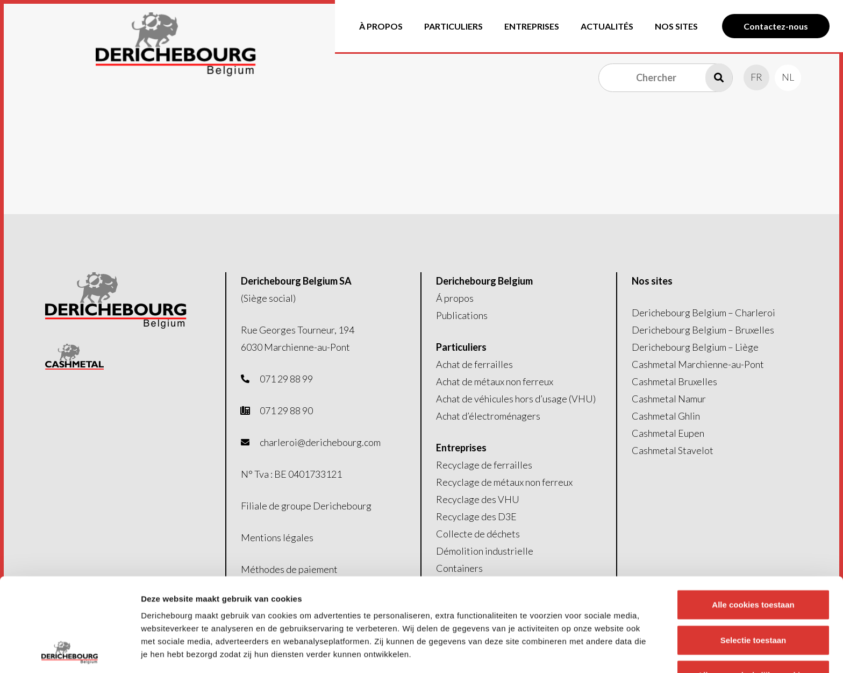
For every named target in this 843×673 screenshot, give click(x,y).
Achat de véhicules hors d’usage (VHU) (516, 399)
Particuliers (461, 347)
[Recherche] (718, 77)
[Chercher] (665, 77)
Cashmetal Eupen (668, 433)
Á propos (455, 298)
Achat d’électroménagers (488, 416)
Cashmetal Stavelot (672, 450)
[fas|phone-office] (250, 410)
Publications (462, 315)
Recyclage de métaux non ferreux (504, 482)
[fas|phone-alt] (250, 378)
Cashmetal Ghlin (666, 416)
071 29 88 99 (286, 379)
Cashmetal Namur (669, 399)
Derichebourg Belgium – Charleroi (703, 312)
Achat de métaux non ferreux (494, 381)
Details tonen (580, 651)
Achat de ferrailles (474, 364)
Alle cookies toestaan (753, 517)
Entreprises (461, 448)
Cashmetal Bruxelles (674, 381)
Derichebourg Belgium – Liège (695, 347)
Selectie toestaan (753, 552)
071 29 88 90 (286, 410)
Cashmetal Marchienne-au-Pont (698, 364)
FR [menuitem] (756, 77)
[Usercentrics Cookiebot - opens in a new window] (70, 652)
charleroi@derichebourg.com (320, 442)
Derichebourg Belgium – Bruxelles (703, 330)
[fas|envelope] (250, 442)
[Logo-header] (176, 44)
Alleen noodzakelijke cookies (753, 587)
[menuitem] (756, 77)
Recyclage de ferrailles (484, 465)
